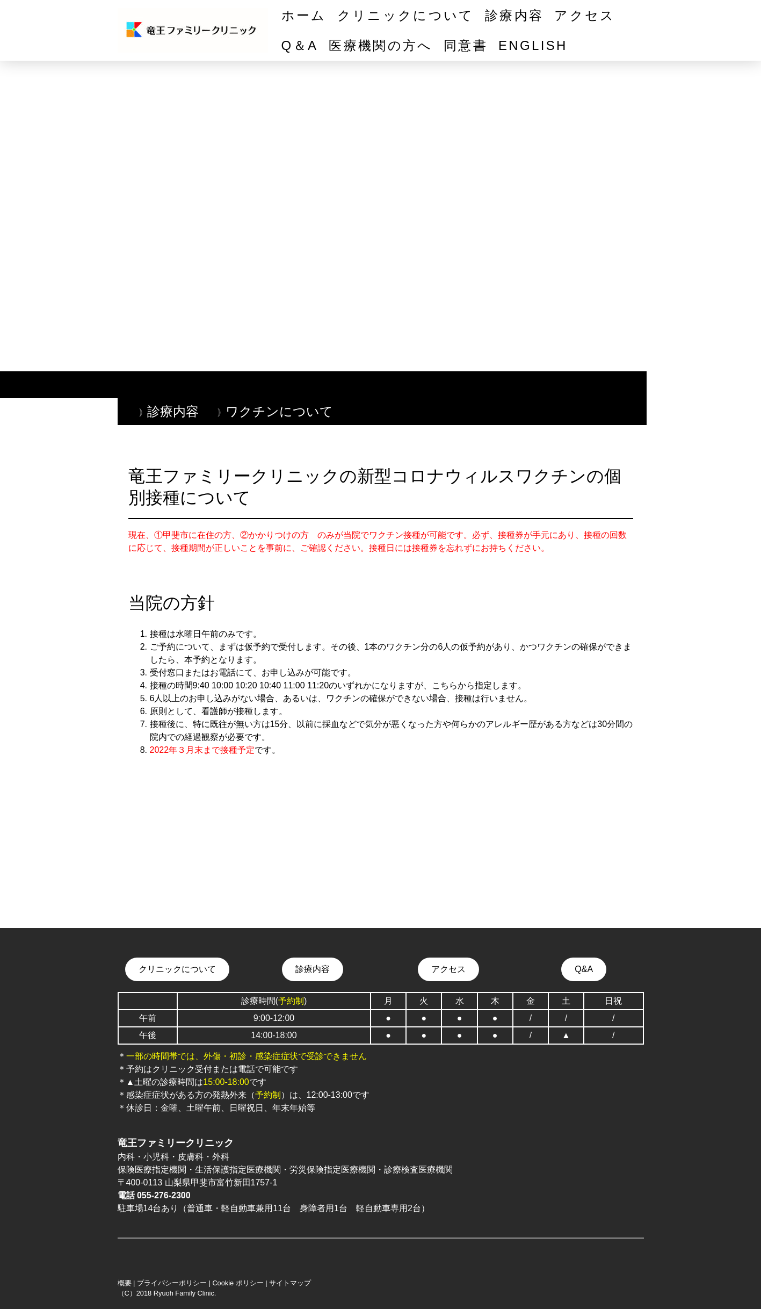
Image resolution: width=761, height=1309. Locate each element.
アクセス (584, 15)
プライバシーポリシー (172, 1283)
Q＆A (299, 45)
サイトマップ (290, 1283)
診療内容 (514, 15)
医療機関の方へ (381, 45)
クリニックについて (405, 15)
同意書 (466, 45)
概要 (125, 1283)
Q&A (584, 969)
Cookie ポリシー (237, 1283)
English (533, 45)
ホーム (304, 15)
